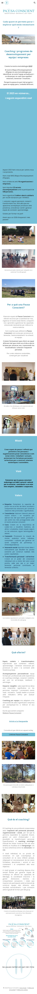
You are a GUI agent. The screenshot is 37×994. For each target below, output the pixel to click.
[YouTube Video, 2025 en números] (18, 134)
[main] (18, 25)
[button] (2, 2)
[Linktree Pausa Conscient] (18, 734)
